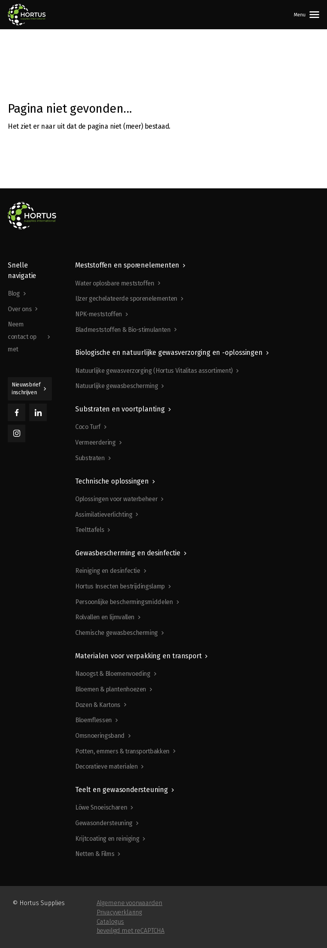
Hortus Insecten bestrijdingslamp (120, 586)
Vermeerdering (95, 442)
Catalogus (110, 921)
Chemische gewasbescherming (116, 632)
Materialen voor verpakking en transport (138, 656)
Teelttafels (89, 529)
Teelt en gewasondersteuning (121, 790)
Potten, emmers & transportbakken (122, 751)
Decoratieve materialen (106, 766)
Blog (14, 293)
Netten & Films (94, 854)
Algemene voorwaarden (130, 903)
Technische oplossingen (112, 481)
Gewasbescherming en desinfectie (127, 553)
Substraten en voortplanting (120, 409)
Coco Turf (88, 427)
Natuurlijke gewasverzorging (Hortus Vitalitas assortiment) (154, 370)
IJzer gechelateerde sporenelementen (126, 298)
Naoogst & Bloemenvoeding (112, 673)
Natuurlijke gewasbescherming (116, 386)
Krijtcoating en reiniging (107, 838)
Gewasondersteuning (104, 823)
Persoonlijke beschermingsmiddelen (124, 602)
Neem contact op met (22, 337)
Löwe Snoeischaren (101, 807)
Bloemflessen (93, 720)
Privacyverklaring (119, 912)
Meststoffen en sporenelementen (127, 265)
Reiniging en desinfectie (107, 570)
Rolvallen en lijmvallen (104, 617)
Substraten (90, 458)
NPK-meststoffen (98, 314)
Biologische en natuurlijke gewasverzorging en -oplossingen (168, 353)
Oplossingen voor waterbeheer (116, 499)
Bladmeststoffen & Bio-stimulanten (122, 329)
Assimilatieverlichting (103, 514)
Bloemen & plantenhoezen (110, 689)
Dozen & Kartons (97, 705)
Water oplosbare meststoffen (114, 283)
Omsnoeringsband (100, 735)
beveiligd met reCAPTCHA (131, 930)
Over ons (20, 309)
